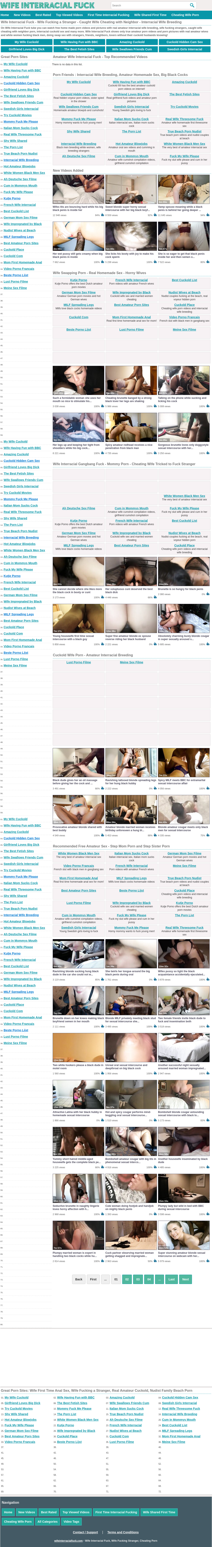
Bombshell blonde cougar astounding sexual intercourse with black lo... (181, 1114)
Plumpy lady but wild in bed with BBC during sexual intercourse (181, 1207)
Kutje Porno (12, 198)
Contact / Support (85, 1532)
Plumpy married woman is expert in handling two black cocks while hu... (75, 1254)
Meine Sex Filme (15, 288)
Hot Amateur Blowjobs (20, 166)
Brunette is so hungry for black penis (180, 589)
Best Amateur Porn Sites (21, 243)
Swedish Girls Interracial (184, 49)
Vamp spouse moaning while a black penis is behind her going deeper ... (180, 208)
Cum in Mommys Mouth (20, 185)
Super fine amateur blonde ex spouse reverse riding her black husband (128, 638)
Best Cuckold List (16, 211)
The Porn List (13, 147)
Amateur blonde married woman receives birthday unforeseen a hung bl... (130, 829)
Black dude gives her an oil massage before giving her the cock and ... (75, 782)
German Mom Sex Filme (21, 217)
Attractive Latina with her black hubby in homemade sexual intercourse (77, 1114)
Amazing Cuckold (131, 42)
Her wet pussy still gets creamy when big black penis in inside (78, 255)
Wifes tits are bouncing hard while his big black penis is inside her (78, 208)
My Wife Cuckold (27, 42)
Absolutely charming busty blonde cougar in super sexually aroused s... (183, 638)
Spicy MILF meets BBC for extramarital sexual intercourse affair (181, 782)
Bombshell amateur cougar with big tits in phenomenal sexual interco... (130, 1161)
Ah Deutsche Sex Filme (20, 179)
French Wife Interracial (20, 204)
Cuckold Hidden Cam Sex (185, 42)
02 (127, 1279)
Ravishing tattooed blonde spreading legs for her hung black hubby (130, 782)
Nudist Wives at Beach (20, 230)
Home (5, 15)
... (159, 1279)
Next (185, 1279)
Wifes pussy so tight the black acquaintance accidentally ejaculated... (181, 973)
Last (171, 1279)
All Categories (48, 1521)
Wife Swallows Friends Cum (132, 49)
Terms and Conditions (123, 1532)
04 (149, 1279)
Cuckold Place (14, 249)
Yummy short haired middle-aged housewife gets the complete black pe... (77, 1161)
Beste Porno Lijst (16, 275)
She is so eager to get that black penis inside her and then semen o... (181, 255)
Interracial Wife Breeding (21, 160)
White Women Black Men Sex (24, 172)
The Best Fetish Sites (79, 49)
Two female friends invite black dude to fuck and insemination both (182, 1020)
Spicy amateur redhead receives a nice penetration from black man (128, 446)
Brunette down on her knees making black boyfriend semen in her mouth (78, 1020)
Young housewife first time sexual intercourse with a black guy (73, 638)
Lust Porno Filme (16, 281)
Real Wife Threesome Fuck (23, 134)
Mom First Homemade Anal (23, 262)
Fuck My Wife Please (18, 192)
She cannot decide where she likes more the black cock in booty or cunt (77, 591)
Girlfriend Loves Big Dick (26, 49)
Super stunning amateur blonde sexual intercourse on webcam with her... (181, 1254)
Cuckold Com (13, 256)
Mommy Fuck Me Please (21, 121)
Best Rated (43, 15)
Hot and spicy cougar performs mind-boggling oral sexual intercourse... (128, 1114)
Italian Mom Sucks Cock (21, 128)
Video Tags (71, 1521)
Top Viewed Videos (69, 15)
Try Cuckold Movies (18, 115)
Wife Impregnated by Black (23, 224)
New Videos (22, 15)
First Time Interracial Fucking (108, 15)
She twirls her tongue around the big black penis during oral (127, 973)
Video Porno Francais (19, 268)
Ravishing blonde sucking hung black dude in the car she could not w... (76, 973)
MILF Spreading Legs (19, 236)
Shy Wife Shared (15, 140)
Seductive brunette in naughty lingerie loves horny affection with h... (76, 1207)
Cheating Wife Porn (185, 15)
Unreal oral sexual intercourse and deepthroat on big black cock (126, 1067)
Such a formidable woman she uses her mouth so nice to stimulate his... (77, 400)
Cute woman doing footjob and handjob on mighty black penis (129, 1207)
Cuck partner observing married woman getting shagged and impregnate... (129, 1254)
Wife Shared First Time (150, 15)
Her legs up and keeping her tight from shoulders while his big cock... (76, 446)
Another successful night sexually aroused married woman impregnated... (182, 1067)
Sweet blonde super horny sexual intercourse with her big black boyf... (127, 208)
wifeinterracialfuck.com (68, 1540)
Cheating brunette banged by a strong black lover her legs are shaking (128, 400)
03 (138, 1279)
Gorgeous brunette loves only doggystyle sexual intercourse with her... (183, 446)
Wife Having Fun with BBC (79, 42)
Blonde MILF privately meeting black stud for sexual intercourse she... (130, 1020)
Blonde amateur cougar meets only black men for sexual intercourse (183, 829)
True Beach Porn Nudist (21, 153)
